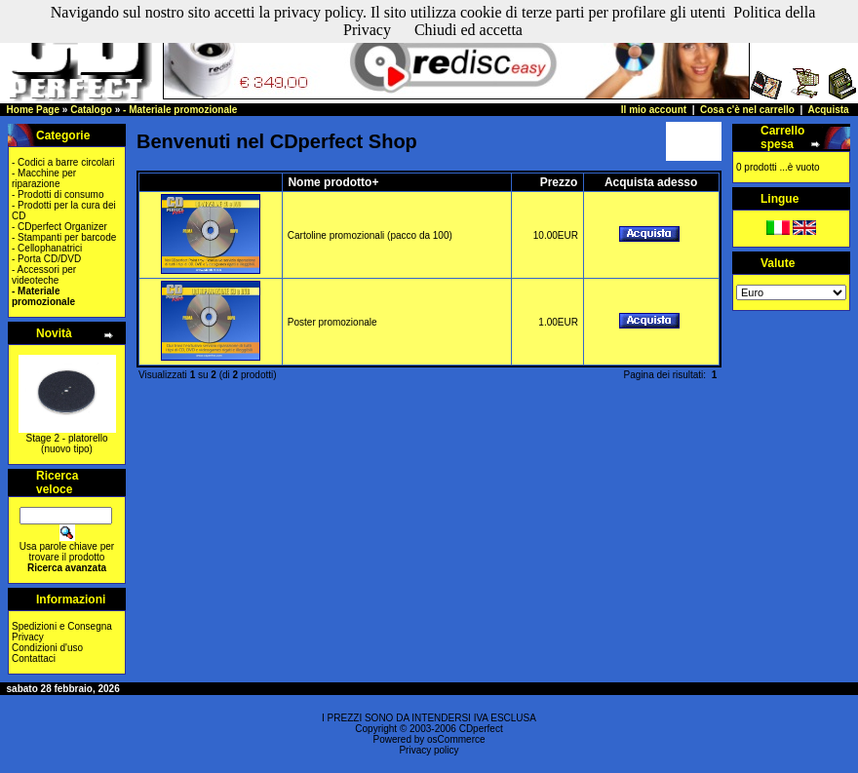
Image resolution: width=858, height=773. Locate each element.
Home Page (33, 109)
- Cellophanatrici (47, 248)
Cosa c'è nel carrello (747, 109)
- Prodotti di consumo (58, 194)
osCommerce (456, 739)
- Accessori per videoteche (44, 275)
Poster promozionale (332, 322)
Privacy (28, 637)
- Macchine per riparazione (44, 178)
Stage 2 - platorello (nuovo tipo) (67, 443)
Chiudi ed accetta (468, 29)
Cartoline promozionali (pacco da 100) (370, 235)
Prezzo (559, 182)
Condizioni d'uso (47, 647)
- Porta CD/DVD (46, 258)
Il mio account (653, 109)
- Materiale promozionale (180, 109)
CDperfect (481, 728)
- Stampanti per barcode (64, 237)
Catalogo (91, 109)
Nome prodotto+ (333, 182)
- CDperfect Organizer (59, 226)
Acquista (827, 109)
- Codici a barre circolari (63, 162)
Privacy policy (428, 750)
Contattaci (34, 658)
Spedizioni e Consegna (62, 626)
